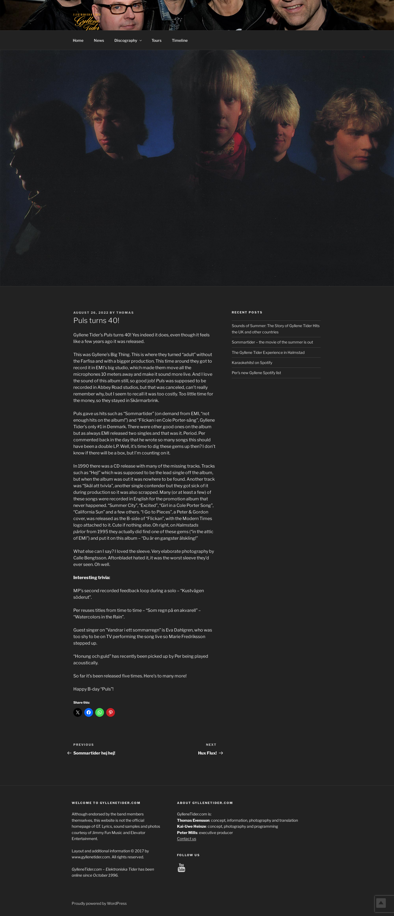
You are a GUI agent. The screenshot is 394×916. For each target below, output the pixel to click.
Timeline (180, 40)
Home (78, 40)
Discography (128, 40)
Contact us (186, 838)
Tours (156, 40)
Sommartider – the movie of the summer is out (272, 342)
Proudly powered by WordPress (99, 903)
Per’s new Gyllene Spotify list (256, 372)
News (99, 40)
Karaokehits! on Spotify (252, 362)
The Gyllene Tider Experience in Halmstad (268, 352)
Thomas (125, 313)
